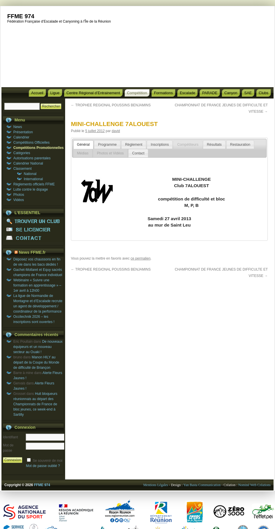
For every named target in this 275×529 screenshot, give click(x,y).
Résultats (214, 145)
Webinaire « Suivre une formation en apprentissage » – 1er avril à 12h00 (37, 285)
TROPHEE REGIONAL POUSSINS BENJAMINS (111, 105)
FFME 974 (20, 16)
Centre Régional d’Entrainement (93, 93)
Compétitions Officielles (31, 143)
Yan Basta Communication (202, 485)
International (33, 179)
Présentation (23, 132)
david (116, 131)
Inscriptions (160, 145)
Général (83, 145)
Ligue (55, 93)
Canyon (230, 93)
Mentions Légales (155, 485)
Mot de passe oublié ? (43, 466)
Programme (107, 145)
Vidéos (18, 200)
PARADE (209, 93)
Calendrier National (28, 163)
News (17, 127)
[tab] (83, 144)
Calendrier (21, 137)
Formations (163, 93)
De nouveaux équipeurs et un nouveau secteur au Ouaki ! (38, 347)
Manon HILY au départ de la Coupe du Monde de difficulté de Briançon (36, 362)
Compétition (137, 93)
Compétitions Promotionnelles (38, 148)
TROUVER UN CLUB (33, 221)
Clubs (263, 93)
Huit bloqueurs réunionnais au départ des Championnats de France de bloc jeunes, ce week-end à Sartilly (35, 404)
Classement (22, 169)
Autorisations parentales (32, 158)
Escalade (187, 93)
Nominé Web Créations (254, 485)
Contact (138, 153)
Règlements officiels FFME (34, 184)
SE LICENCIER (33, 229)
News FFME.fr (32, 252)
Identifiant (10, 437)
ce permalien (141, 258)
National (30, 174)
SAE (248, 93)
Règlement (133, 145)
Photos (18, 195)
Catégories (21, 153)
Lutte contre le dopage (30, 189)
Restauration (240, 145)
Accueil (37, 93)
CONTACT (33, 238)
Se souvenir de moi (48, 461)
